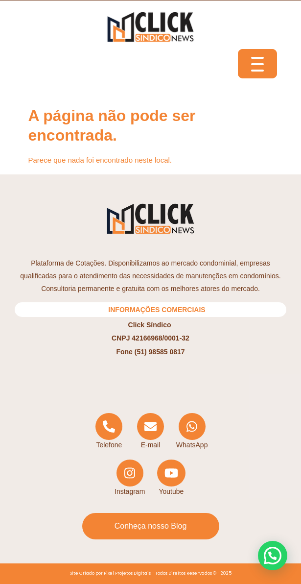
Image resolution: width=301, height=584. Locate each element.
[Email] (150, 431)
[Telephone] (109, 431)
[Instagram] (130, 478)
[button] (272, 555)
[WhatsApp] (192, 431)
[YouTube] (171, 478)
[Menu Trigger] (257, 63)
